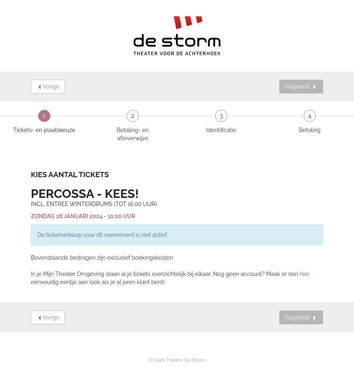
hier (304, 274)
